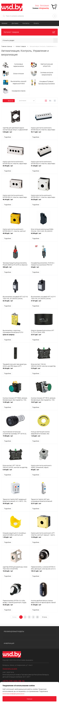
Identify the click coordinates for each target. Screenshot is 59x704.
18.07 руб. (43, 404)
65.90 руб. (15, 167)
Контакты (26, 23)
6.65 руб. (15, 471)
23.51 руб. (43, 336)
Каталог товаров (29, 32)
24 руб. (43, 268)
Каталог (4, 23)
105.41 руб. (43, 573)
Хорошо (29, 699)
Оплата (36, 23)
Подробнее (7, 137)
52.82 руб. (15, 607)
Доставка (15, 23)
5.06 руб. (15, 133)
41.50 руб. (43, 607)
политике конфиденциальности (13, 693)
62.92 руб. (15, 302)
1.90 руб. (15, 539)
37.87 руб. (43, 302)
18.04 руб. (15, 573)
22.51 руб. (43, 505)
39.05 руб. (15, 505)
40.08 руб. (15, 235)
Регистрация (44, 5)
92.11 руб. (43, 133)
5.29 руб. (43, 370)
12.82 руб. (15, 404)
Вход (37, 5)
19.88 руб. (15, 438)
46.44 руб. (15, 201)
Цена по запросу (15, 336)
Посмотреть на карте (10, 669)
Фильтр (8, 101)
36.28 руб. (43, 201)
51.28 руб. (43, 167)
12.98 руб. (43, 539)
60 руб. (43, 471)
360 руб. (15, 268)
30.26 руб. (15, 370)
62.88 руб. (43, 235)
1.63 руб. (43, 438)
